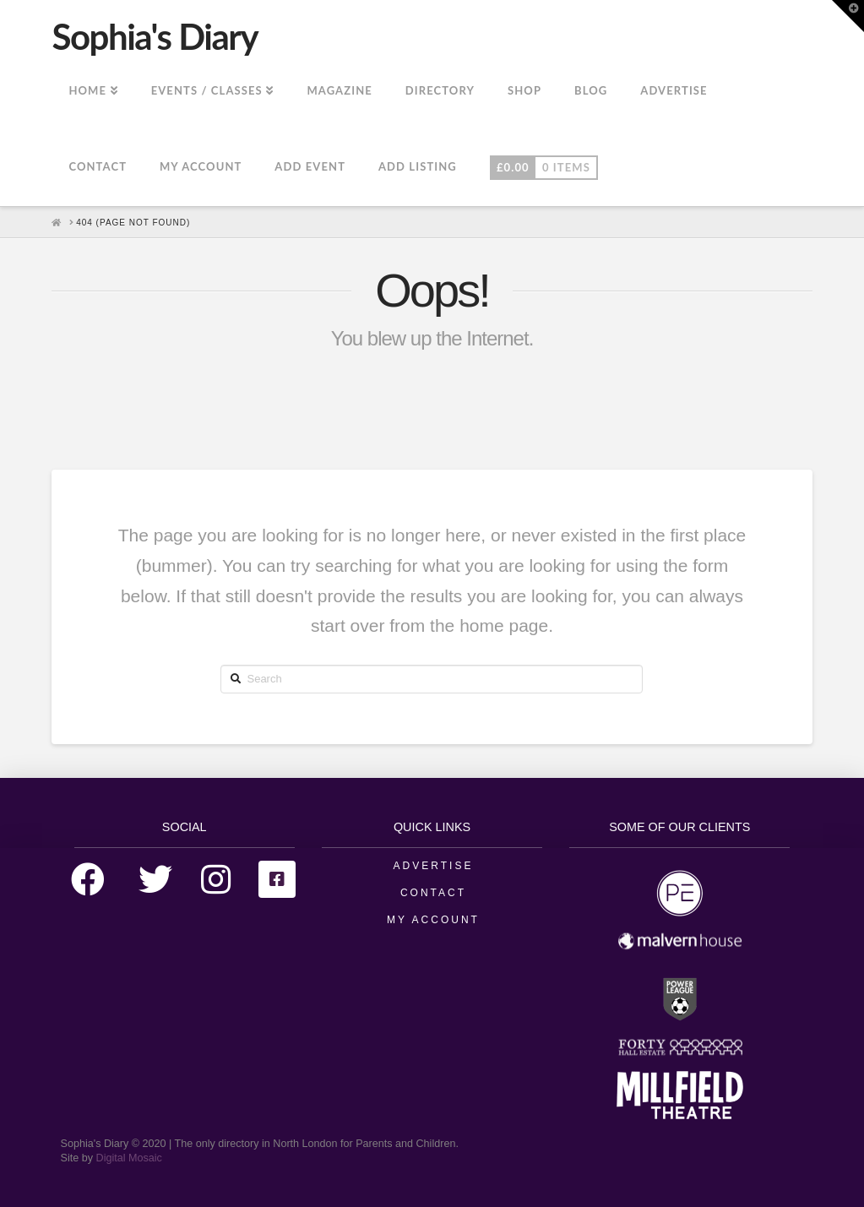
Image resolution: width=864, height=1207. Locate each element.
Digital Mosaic (129, 1158)
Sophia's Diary (155, 36)
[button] (848, 16)
